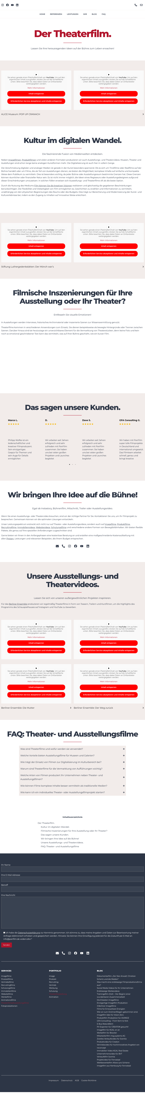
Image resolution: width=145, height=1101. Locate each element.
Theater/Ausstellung (59, 998)
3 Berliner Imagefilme (107, 1011)
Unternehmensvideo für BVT (111, 1062)
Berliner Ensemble (18, 604)
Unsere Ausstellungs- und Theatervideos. (62, 842)
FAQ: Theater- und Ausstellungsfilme (60, 846)
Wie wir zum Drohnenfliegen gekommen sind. (119, 1017)
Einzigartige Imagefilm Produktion (114, 1008)
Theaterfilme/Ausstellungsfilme (16, 1008)
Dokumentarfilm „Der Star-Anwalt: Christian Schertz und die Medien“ (118, 981)
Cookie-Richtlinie (90, 1089)
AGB (77, 1089)
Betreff (72, 887)
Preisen (10, 539)
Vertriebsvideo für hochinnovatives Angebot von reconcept (118, 1053)
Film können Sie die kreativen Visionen (53, 186)
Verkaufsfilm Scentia (107, 1065)
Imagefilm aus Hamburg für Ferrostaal (116, 1074)
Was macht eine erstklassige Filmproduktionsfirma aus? (111, 987)
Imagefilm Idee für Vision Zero (111, 1020)
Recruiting (54, 985)
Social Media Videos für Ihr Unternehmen (117, 992)
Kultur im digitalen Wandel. (55, 827)
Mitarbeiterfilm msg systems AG (112, 1042)
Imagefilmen (14, 160)
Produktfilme (123, 524)
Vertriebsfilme (8, 985)
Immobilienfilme (9, 995)
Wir (85, 14)
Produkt (53, 982)
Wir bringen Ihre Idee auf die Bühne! (60, 838)
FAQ (104, 14)
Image (52, 979)
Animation (54, 1001)
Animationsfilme (9, 1004)
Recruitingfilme (8, 527)
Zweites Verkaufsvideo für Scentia (113, 1046)
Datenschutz (66, 1089)
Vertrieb (53, 989)
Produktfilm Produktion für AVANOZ (114, 1023)
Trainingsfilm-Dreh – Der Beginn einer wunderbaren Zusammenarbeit (115, 1000)
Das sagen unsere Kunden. (55, 834)
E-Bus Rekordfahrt (106, 1030)
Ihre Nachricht (72, 913)
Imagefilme (110, 524)
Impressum (52, 1089)
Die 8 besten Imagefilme (109, 1004)
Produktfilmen (29, 160)
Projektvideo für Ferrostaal (110, 1068)
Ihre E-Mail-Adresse (72, 877)
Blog (94, 14)
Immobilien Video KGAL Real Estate (114, 1058)
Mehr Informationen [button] (36, 88)
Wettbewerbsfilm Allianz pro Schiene (115, 1071)
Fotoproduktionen (10, 1011)
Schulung (53, 995)
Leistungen (72, 14)
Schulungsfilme (58, 527)
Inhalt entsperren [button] (36, 94)
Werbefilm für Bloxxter (108, 1039)
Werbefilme (7, 1001)
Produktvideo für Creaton (109, 1049)
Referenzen (56, 14)
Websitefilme (7, 998)
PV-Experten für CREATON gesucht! (114, 1033)
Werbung (53, 992)
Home (42, 14)
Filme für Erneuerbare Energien (112, 1014)
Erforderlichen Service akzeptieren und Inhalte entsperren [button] (36, 101)
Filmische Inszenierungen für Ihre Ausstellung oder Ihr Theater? (74, 831)
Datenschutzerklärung (29, 935)
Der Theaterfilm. (46, 823)
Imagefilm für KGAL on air (109, 1036)
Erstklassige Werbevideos (109, 995)
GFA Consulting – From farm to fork (114, 1027)
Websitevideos (43, 527)
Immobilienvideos (26, 527)
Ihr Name (72, 867)
